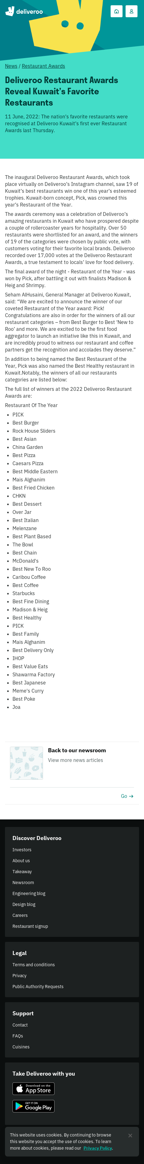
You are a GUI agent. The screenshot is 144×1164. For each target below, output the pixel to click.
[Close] (130, 1135)
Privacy (19, 975)
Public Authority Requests (38, 986)
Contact (20, 1025)
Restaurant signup (30, 926)
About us (21, 860)
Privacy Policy (98, 1148)
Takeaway (22, 871)
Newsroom (23, 882)
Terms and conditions (33, 965)
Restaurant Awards (43, 66)
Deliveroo (24, 11)
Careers (20, 915)
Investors (21, 850)
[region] (72, 1142)
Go (127, 796)
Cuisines (21, 1047)
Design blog (23, 904)
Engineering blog (28, 893)
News (11, 66)
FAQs (17, 1036)
